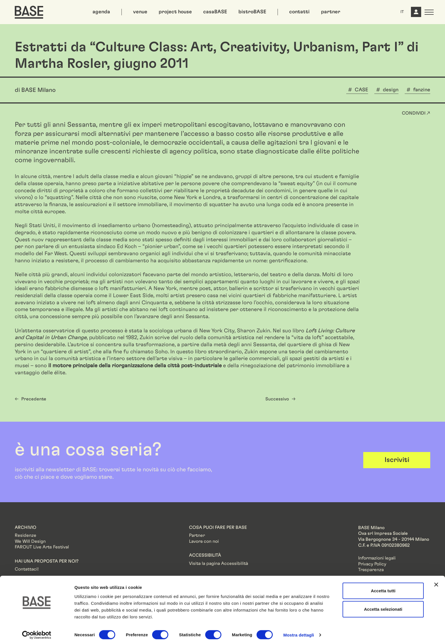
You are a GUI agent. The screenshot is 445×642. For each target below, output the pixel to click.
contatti (299, 11)
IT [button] (402, 12)
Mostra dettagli (298, 630)
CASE (361, 89)
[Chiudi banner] (436, 580)
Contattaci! (27, 569)
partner (330, 11)
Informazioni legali (377, 558)
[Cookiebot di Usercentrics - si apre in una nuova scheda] (37, 631)
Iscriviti (397, 460)
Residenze (25, 535)
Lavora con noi (204, 541)
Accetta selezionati (383, 605)
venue (140, 11)
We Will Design (30, 541)
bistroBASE (252, 11)
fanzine (421, 89)
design (390, 89)
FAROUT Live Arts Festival (42, 547)
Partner (197, 535)
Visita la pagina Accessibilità (218, 563)
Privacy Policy (372, 564)
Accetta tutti (383, 586)
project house (175, 11)
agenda (101, 11)
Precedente (33, 399)
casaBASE (215, 11)
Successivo (277, 399)
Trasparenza (371, 569)
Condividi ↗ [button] (416, 113)
